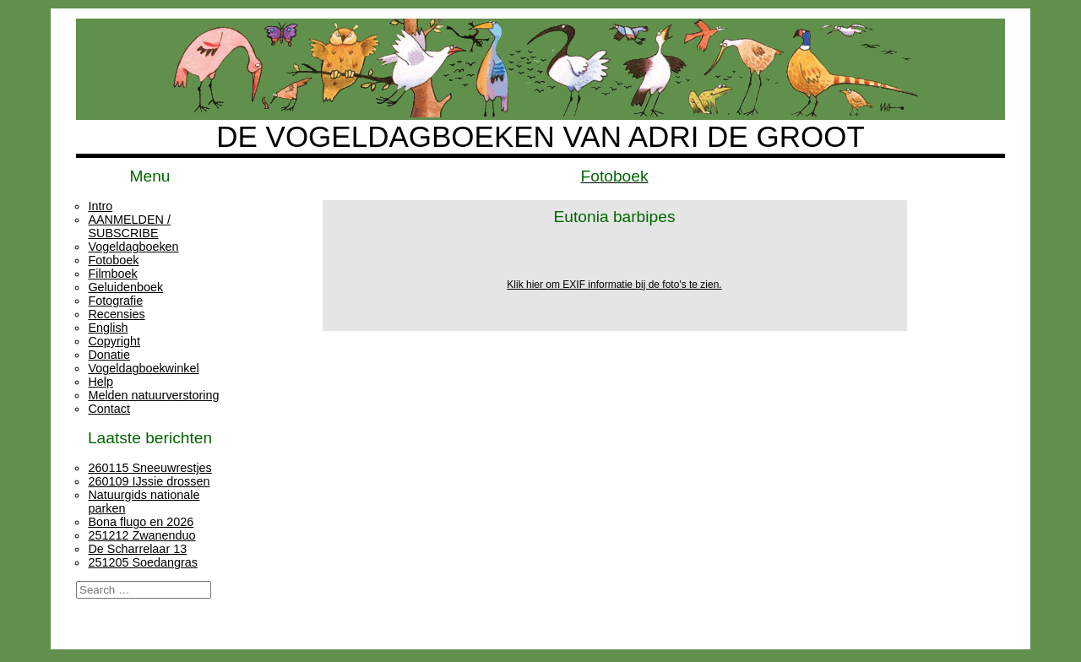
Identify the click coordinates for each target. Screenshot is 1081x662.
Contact (109, 408)
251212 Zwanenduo (141, 535)
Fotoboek (113, 260)
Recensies (116, 314)
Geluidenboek (125, 287)
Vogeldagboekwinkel (143, 368)
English (108, 327)
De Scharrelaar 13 (137, 549)
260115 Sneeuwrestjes (149, 468)
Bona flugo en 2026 (140, 522)
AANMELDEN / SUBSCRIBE (129, 226)
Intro (100, 206)
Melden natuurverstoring (153, 395)
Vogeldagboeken (133, 246)
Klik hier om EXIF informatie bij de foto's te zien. (614, 284)
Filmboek (112, 273)
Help (100, 381)
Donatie (109, 354)
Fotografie (115, 300)
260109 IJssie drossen (148, 481)
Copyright (114, 341)
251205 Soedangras (143, 562)
